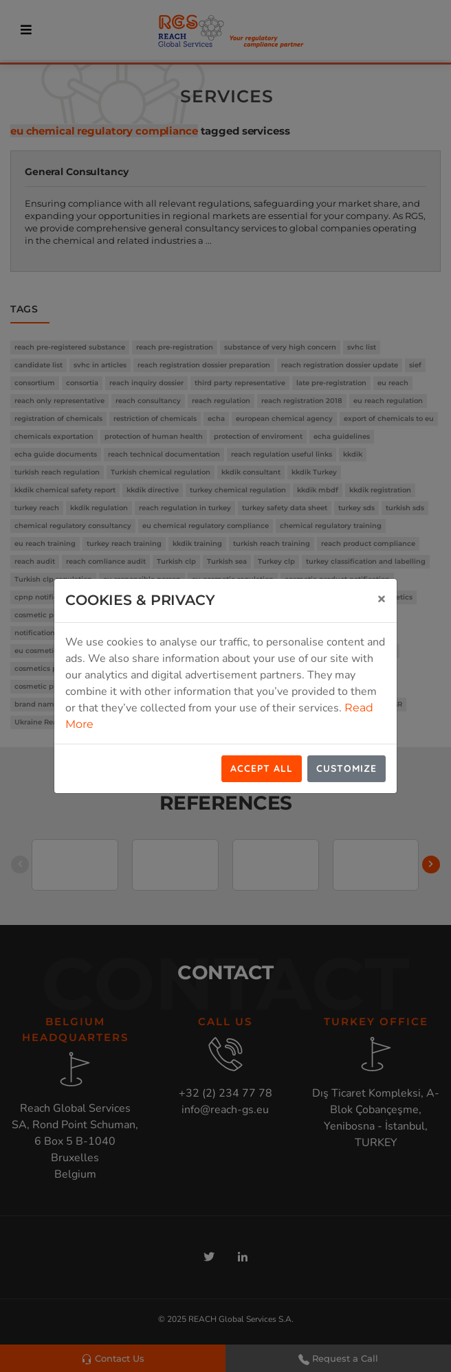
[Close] (381, 598)
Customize (346, 768)
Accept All (261, 768)
